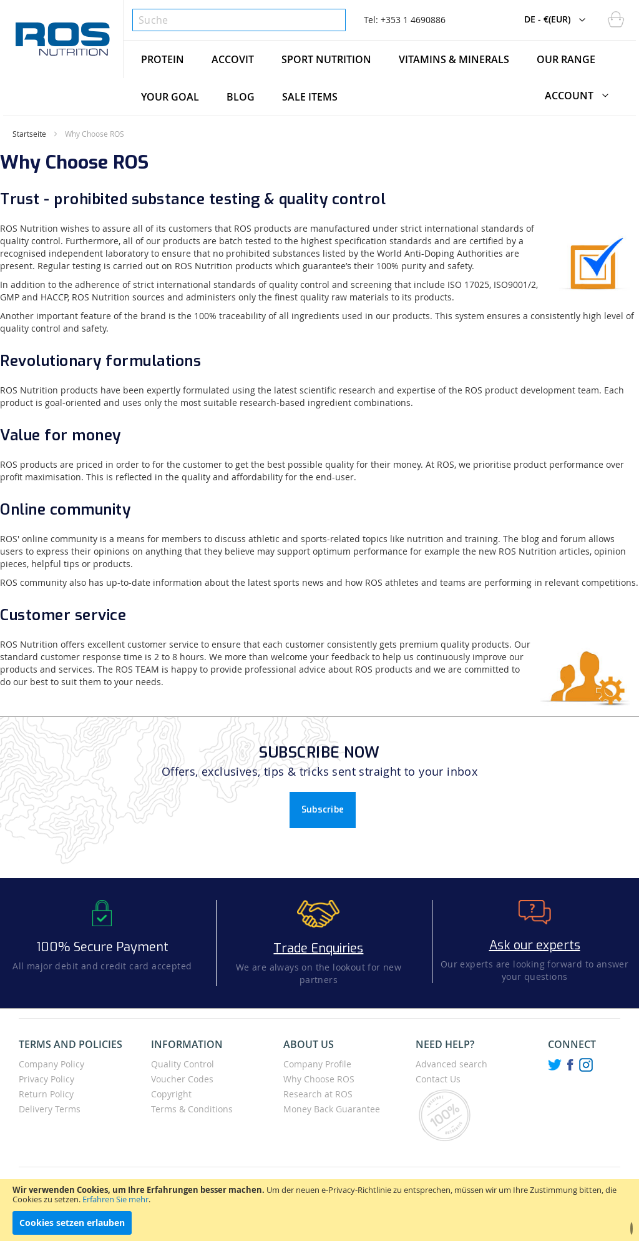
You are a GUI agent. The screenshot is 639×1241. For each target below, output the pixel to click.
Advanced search (451, 1064)
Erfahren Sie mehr (115, 1199)
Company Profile (317, 1064)
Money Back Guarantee (331, 1109)
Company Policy (51, 1064)
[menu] (380, 78)
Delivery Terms (49, 1109)
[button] (487, 7)
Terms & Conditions (192, 1109)
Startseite (29, 134)
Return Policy (46, 1094)
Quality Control (182, 1064)
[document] (319, 1210)
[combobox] (239, 20)
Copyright (171, 1094)
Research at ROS (318, 1094)
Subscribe (322, 810)
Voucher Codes (182, 1079)
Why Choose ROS (318, 1079)
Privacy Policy (46, 1079)
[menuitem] (163, 59)
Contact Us (438, 1079)
